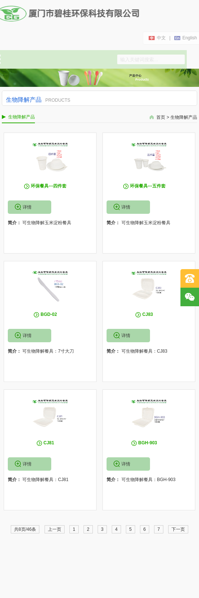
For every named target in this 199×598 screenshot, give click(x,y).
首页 (160, 117)
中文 (161, 37)
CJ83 (147, 314)
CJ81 (48, 442)
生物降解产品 (183, 117)
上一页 (54, 529)
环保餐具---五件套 (148, 186)
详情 (27, 207)
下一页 (178, 529)
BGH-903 (147, 442)
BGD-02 (48, 314)
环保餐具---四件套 (48, 186)
